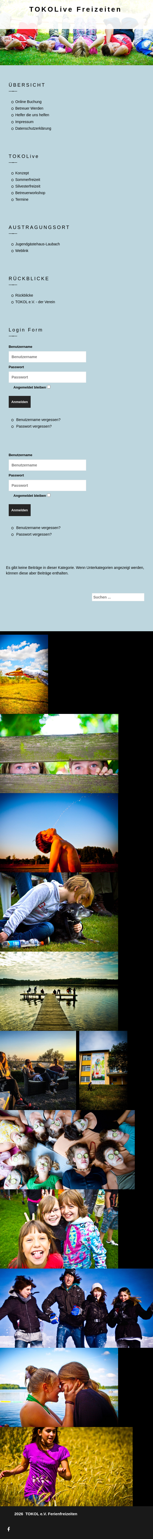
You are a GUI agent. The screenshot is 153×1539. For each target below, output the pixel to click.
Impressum (24, 122)
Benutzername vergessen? (38, 420)
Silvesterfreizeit (27, 186)
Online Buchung (28, 102)
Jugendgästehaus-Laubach (37, 244)
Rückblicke (24, 295)
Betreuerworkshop (30, 193)
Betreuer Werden (29, 108)
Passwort (16, 367)
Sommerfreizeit (27, 179)
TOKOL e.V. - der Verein (35, 302)
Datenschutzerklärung (33, 128)
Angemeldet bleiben (29, 387)
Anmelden (19, 402)
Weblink (22, 251)
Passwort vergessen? (34, 426)
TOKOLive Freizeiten (75, 9)
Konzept (22, 173)
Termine (22, 199)
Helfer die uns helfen (32, 115)
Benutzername (21, 347)
